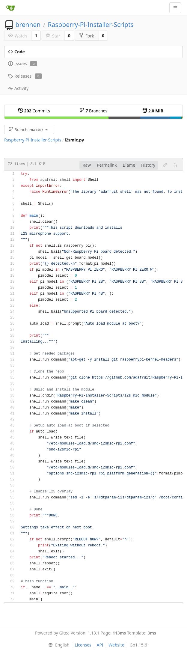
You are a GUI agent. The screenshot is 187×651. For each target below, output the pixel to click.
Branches (93, 111)
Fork (86, 36)
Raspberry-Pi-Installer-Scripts (90, 24)
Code (16, 52)
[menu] (57, 645)
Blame (129, 165)
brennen (27, 24)
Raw (86, 165)
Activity (18, 88)
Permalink (107, 165)
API (99, 645)
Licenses (83, 645)
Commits (34, 111)
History (148, 165)
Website (116, 645)
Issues (22, 63)
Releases (25, 76)
